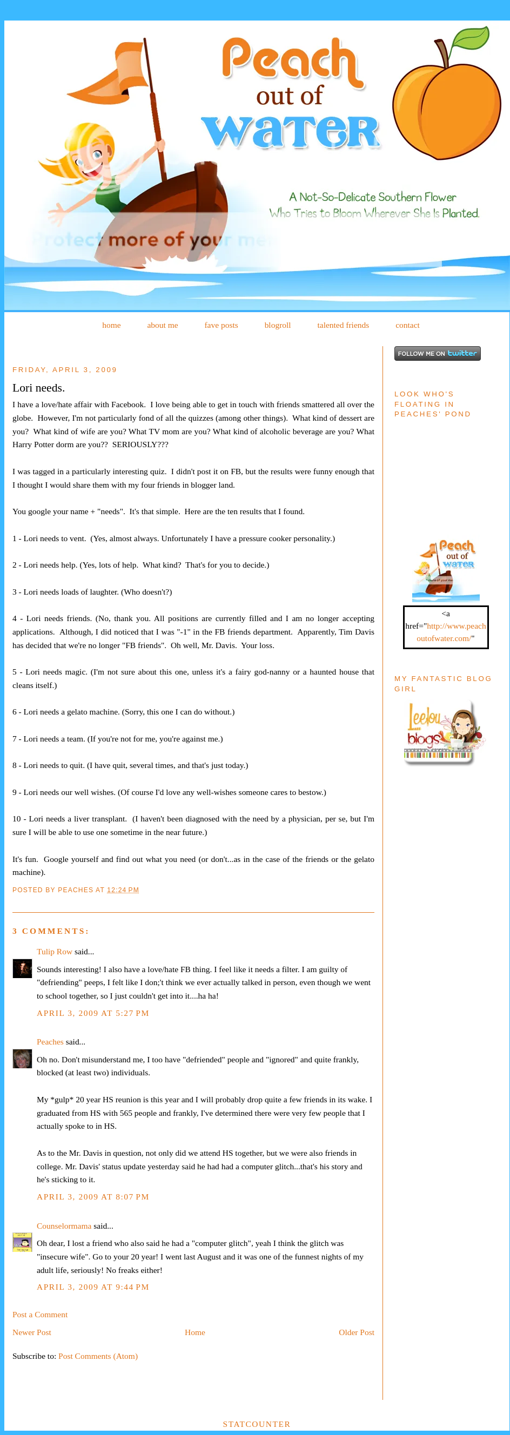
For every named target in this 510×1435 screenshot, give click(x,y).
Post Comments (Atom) (98, 1355)
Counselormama (64, 1225)
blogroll (278, 324)
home (111, 324)
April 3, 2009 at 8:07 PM (93, 1196)
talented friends (343, 324)
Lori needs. (38, 387)
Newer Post (31, 1332)
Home (195, 1332)
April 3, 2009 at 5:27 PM (93, 1013)
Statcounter (257, 1424)
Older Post (356, 1332)
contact (407, 324)
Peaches (50, 1041)
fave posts (221, 324)
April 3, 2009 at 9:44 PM (93, 1286)
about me (162, 324)
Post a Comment (40, 1314)
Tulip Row (54, 951)
